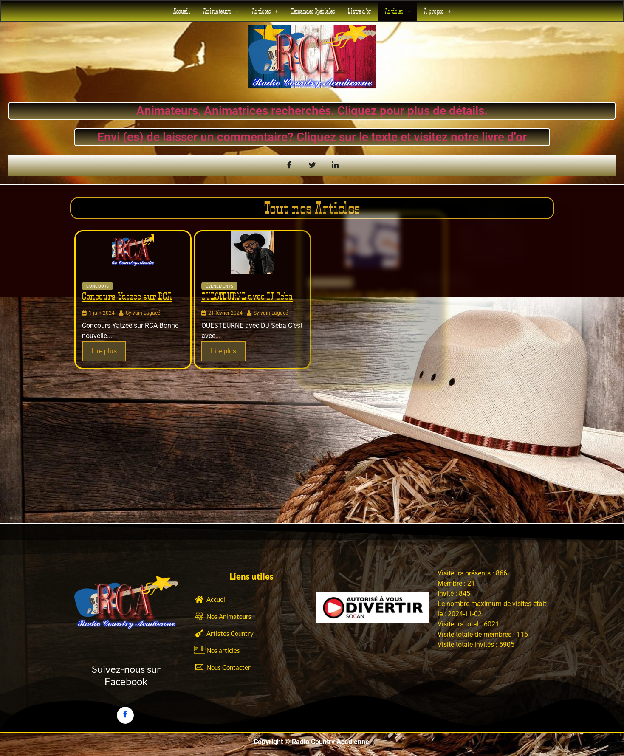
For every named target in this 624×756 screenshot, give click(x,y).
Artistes (264, 10)
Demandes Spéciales (313, 10)
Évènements (213, 283)
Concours (97, 286)
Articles (397, 10)
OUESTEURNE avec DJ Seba (246, 295)
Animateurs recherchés (360, 294)
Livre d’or (359, 10)
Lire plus (104, 351)
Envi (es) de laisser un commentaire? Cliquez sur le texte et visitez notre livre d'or (317, 137)
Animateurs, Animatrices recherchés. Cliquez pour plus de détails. (305, 111)
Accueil (181, 10)
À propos (437, 10)
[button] (220, 10)
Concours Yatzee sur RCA (127, 296)
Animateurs (221, 10)
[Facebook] (125, 715)
